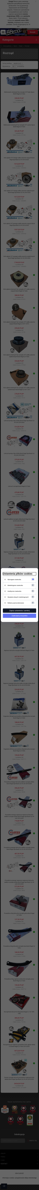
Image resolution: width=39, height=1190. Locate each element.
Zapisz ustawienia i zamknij (19, 611)
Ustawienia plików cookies (17, 573)
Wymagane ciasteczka (14, 579)
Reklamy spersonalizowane (16, 603)
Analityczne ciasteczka (14, 591)
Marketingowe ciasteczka (15, 585)
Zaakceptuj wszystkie (19, 616)
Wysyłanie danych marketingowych (18, 597)
